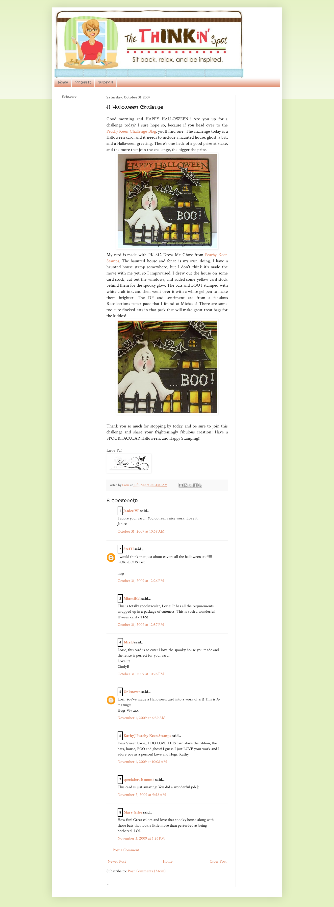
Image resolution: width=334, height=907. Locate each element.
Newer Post (117, 861)
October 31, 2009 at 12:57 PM (141, 624)
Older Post (218, 861)
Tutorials (105, 82)
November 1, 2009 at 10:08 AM (142, 761)
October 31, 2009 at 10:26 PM (141, 674)
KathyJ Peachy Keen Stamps (147, 735)
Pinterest (83, 82)
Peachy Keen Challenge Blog (131, 131)
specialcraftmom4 (139, 779)
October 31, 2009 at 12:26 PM (141, 580)
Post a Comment (126, 850)
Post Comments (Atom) (147, 871)
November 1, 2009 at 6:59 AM (141, 718)
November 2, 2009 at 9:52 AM (142, 794)
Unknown (132, 692)
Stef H (129, 549)
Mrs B (128, 642)
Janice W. (131, 511)
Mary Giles (133, 812)
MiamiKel (132, 598)
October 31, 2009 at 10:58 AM (141, 531)
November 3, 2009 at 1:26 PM (141, 838)
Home (63, 82)
